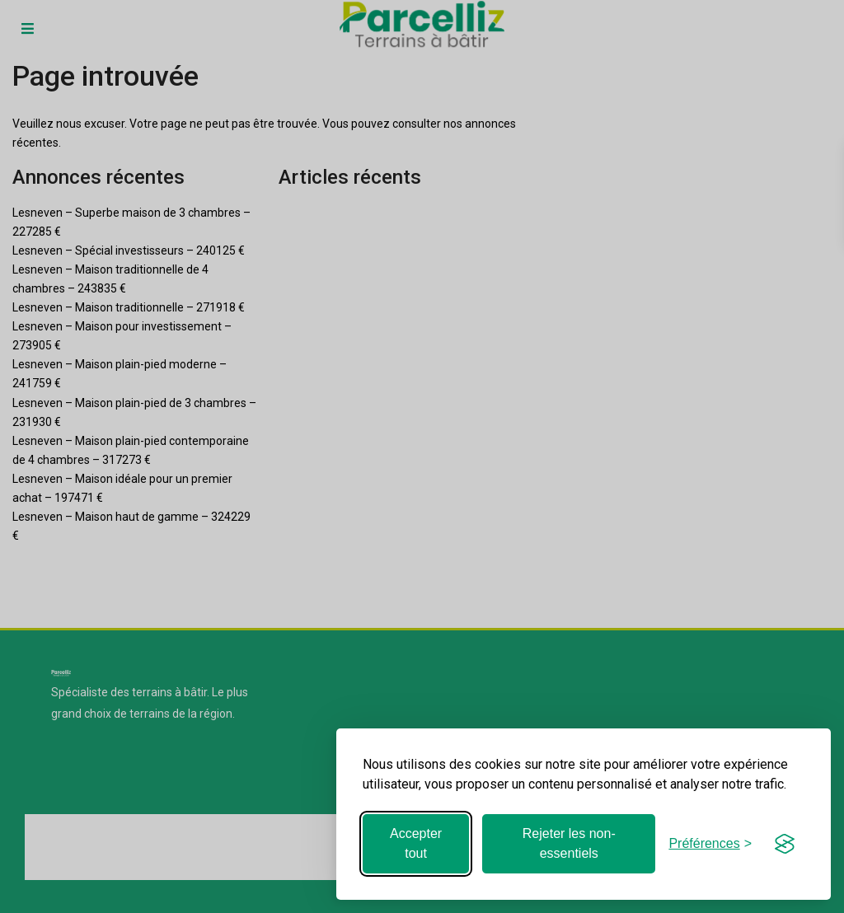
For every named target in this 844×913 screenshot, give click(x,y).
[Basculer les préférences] (710, 843)
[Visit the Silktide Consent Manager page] (784, 844)
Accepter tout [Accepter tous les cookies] (416, 843)
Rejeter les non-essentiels (569, 843)
